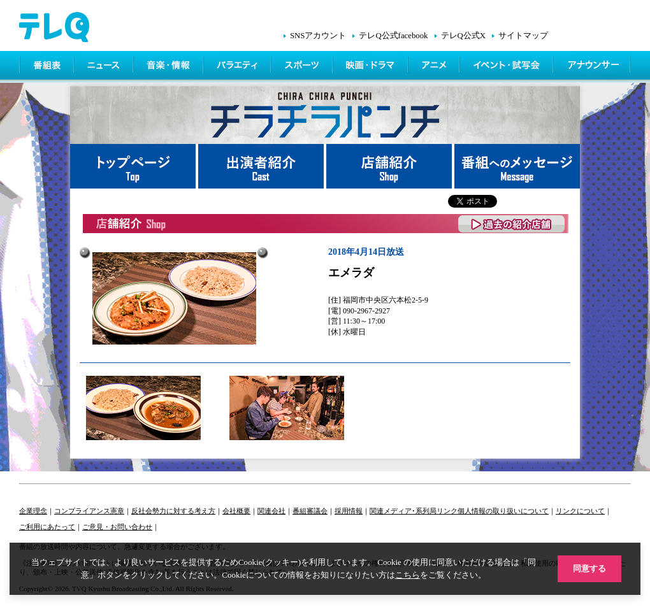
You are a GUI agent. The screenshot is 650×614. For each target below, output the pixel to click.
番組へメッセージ (517, 166)
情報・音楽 (169, 67)
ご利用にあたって (47, 527)
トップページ (134, 166)
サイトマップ (523, 35)
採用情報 (349, 511)
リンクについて (580, 511)
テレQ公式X (463, 35)
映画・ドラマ (371, 67)
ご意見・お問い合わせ (117, 527)
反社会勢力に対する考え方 (173, 511)
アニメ (435, 67)
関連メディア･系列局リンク (414, 511)
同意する (589, 568)
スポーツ (303, 67)
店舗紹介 (390, 166)
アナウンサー (592, 67)
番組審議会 (310, 511)
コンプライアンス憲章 (89, 511)
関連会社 (271, 511)
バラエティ (238, 67)
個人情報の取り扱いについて (503, 511)
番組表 (47, 67)
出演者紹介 (262, 166)
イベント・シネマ (507, 67)
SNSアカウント (318, 35)
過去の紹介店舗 (512, 224)
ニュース (104, 67)
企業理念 (33, 511)
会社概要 (236, 511)
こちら (407, 575)
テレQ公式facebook (393, 35)
